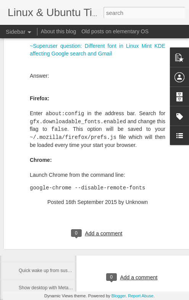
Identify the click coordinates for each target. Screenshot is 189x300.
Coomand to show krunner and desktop (59, 236)
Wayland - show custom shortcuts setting (60, 184)
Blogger (118, 295)
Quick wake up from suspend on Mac (56, 270)
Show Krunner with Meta (44, 219)
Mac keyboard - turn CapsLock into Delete (61, 201)
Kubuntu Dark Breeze (145, 211)
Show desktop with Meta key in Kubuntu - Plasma (69, 287)
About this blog (58, 31)
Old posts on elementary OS (115, 31)
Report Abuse (140, 295)
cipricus (166, 246)
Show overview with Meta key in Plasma (59, 253)
